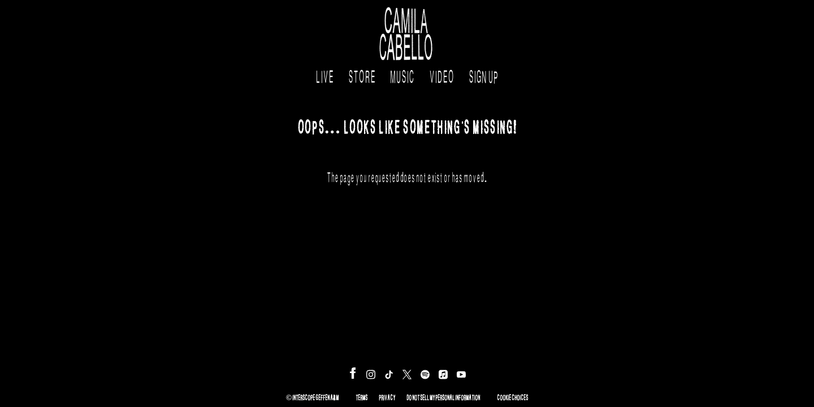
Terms (361, 396)
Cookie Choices (512, 396)
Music (402, 74)
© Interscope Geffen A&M (312, 396)
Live (324, 74)
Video (441, 74)
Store (361, 74)
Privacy (387, 396)
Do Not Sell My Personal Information (443, 396)
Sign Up (484, 74)
